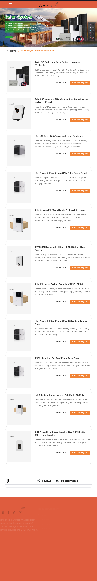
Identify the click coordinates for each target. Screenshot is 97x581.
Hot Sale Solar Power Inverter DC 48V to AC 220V (60, 395)
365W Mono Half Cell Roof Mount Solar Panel (57, 358)
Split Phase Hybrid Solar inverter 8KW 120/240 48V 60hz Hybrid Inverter (60, 434)
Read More (61, 83)
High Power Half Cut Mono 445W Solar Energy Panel (61, 173)
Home (13, 51)
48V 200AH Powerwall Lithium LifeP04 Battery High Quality (60, 249)
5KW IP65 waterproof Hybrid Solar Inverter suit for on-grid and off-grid (62, 101)
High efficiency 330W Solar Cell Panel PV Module (59, 136)
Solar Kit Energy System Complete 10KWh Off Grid (59, 284)
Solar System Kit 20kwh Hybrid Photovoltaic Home (60, 210)
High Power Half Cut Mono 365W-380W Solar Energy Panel (61, 323)
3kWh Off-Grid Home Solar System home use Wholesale (57, 64)
